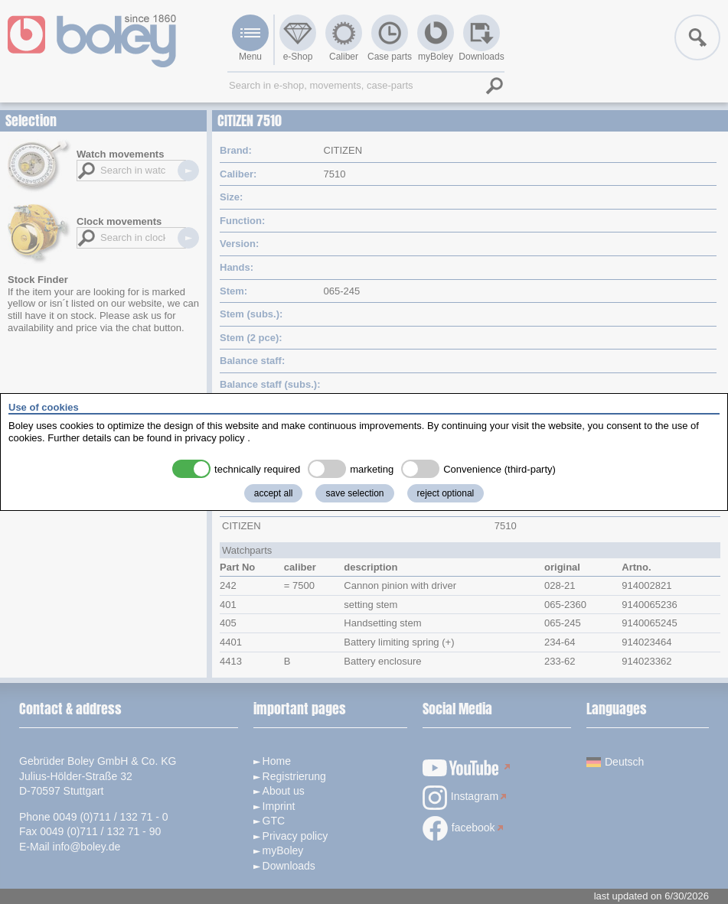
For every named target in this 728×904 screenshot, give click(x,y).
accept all (273, 493)
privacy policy (215, 438)
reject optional (446, 493)
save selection (354, 493)
